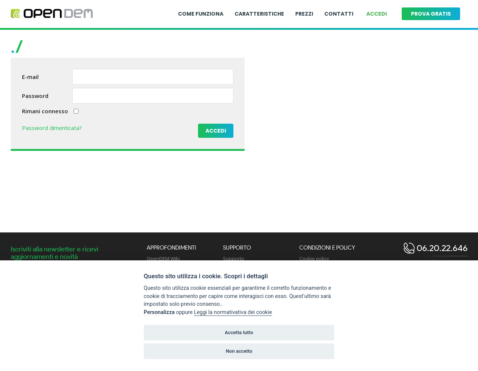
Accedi (376, 14)
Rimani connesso (45, 111)
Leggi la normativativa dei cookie (233, 312)
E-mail (30, 76)
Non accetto (239, 351)
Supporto (233, 258)
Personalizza (159, 312)
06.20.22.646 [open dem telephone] (441, 247)
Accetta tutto (239, 332)
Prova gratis (431, 14)
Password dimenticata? (52, 127)
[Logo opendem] (52, 13)
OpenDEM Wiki (163, 258)
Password (35, 95)
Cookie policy (314, 258)
